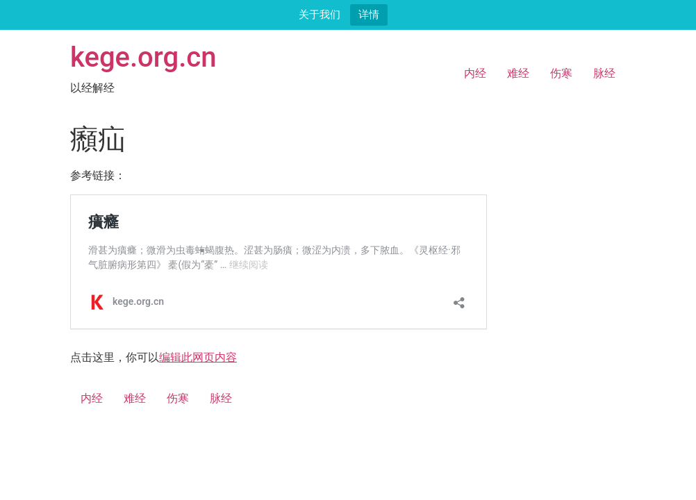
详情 (368, 14)
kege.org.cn (143, 57)
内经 (475, 73)
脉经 (604, 73)
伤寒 (561, 73)
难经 (518, 73)
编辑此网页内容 (198, 357)
